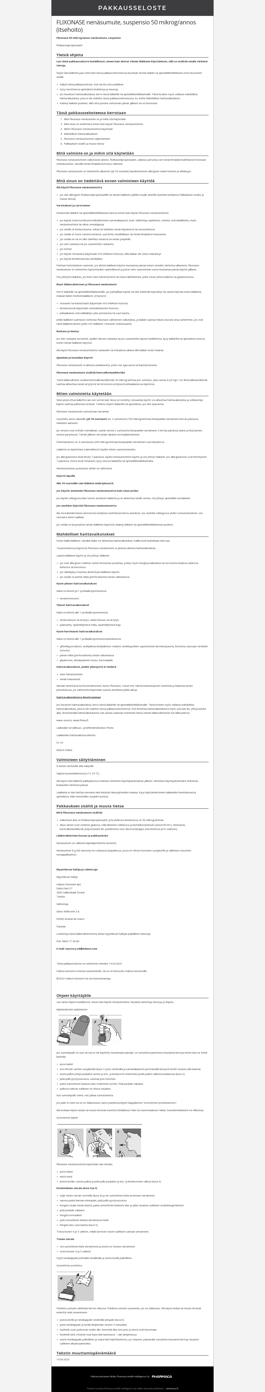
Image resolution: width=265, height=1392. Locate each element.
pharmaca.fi (172, 1388)
